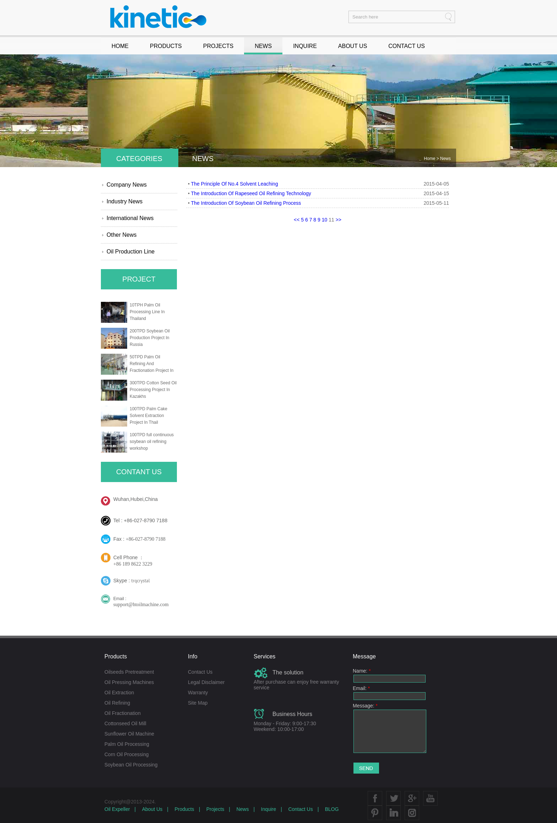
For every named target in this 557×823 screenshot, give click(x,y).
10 (325, 220)
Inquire (268, 809)
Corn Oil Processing (126, 754)
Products (184, 809)
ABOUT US (352, 46)
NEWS (263, 46)
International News (130, 218)
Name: (362, 671)
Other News (121, 235)
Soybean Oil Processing (130, 765)
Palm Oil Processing (126, 744)
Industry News (124, 201)
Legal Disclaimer (206, 682)
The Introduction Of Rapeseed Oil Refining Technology (251, 193)
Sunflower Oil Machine (129, 734)
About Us (152, 809)
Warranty (198, 692)
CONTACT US (406, 46)
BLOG (332, 809)
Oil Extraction (119, 692)
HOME (120, 46)
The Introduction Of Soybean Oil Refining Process (246, 203)
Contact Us (200, 672)
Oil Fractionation (122, 713)
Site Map (197, 703)
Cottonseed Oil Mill (125, 723)
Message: (365, 706)
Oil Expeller (117, 809)
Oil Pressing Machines (129, 682)
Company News (127, 185)
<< (296, 220)
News (445, 158)
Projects (215, 809)
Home (430, 158)
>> (338, 220)
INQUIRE (305, 46)
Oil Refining (117, 703)
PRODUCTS (166, 46)
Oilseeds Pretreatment (129, 672)
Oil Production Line (131, 251)
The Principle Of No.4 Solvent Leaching (234, 184)
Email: (361, 688)
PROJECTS (218, 46)
